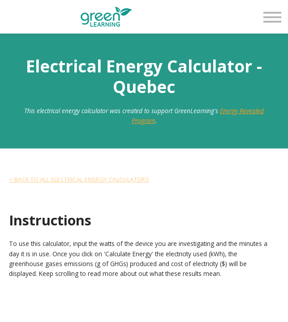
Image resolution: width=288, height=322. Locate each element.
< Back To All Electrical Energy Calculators (79, 179)
